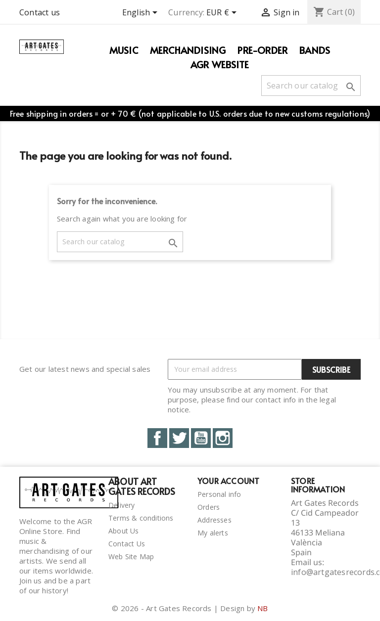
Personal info (219, 494)
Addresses (214, 520)
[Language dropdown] (141, 13)
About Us (123, 530)
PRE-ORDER (262, 50)
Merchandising (188, 50)
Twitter (179, 438)
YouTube (201, 438)
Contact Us (126, 543)
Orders (208, 507)
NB (262, 608)
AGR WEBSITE (219, 64)
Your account (228, 480)
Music (123, 50)
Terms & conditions (141, 518)
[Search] (311, 85)
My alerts (212, 532)
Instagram (223, 438)
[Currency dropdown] (223, 13)
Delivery (121, 505)
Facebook (157, 438)
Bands (314, 50)
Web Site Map (131, 556)
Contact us (39, 12)
